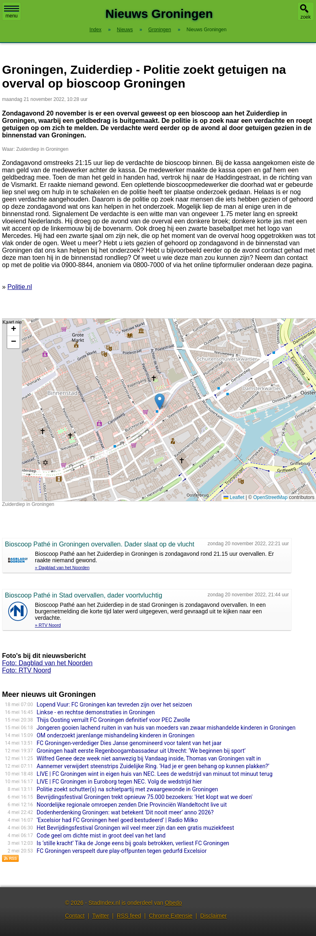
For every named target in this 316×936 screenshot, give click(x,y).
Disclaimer (213, 915)
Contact (74, 915)
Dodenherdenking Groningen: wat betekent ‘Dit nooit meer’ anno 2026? (125, 812)
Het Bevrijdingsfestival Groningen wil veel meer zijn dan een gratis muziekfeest (135, 828)
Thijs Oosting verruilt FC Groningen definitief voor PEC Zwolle (113, 720)
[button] (160, 401)
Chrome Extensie (170, 915)
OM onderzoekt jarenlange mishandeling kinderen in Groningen (115, 735)
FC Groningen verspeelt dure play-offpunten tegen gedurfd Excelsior (121, 851)
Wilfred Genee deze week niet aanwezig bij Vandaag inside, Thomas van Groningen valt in (149, 758)
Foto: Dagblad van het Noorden (47, 663)
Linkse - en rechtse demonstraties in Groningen (96, 712)
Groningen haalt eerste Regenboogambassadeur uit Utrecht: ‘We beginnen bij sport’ (141, 751)
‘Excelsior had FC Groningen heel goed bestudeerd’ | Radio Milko (117, 820)
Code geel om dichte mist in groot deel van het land (101, 835)
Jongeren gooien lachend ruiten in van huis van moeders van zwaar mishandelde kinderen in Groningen (166, 727)
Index (95, 29)
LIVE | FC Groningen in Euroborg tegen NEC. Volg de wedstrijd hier (119, 781)
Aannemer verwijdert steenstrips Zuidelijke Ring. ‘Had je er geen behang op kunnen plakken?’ (153, 766)
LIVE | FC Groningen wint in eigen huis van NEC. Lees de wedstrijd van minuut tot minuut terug (155, 774)
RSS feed (129, 915)
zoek (306, 17)
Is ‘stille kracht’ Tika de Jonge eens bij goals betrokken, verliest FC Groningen (133, 843)
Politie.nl (19, 286)
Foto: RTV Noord (26, 670)
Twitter (100, 915)
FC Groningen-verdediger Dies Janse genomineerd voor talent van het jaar (129, 743)
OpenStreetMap (270, 497)
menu (11, 12)
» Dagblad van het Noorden (62, 567)
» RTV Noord (48, 625)
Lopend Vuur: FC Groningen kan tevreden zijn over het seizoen (114, 704)
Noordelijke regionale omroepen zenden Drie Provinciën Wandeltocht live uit (132, 804)
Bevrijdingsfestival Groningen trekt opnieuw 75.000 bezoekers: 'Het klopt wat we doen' (144, 797)
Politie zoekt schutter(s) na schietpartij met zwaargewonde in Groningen (127, 789)
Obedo (173, 903)
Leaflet (234, 497)
